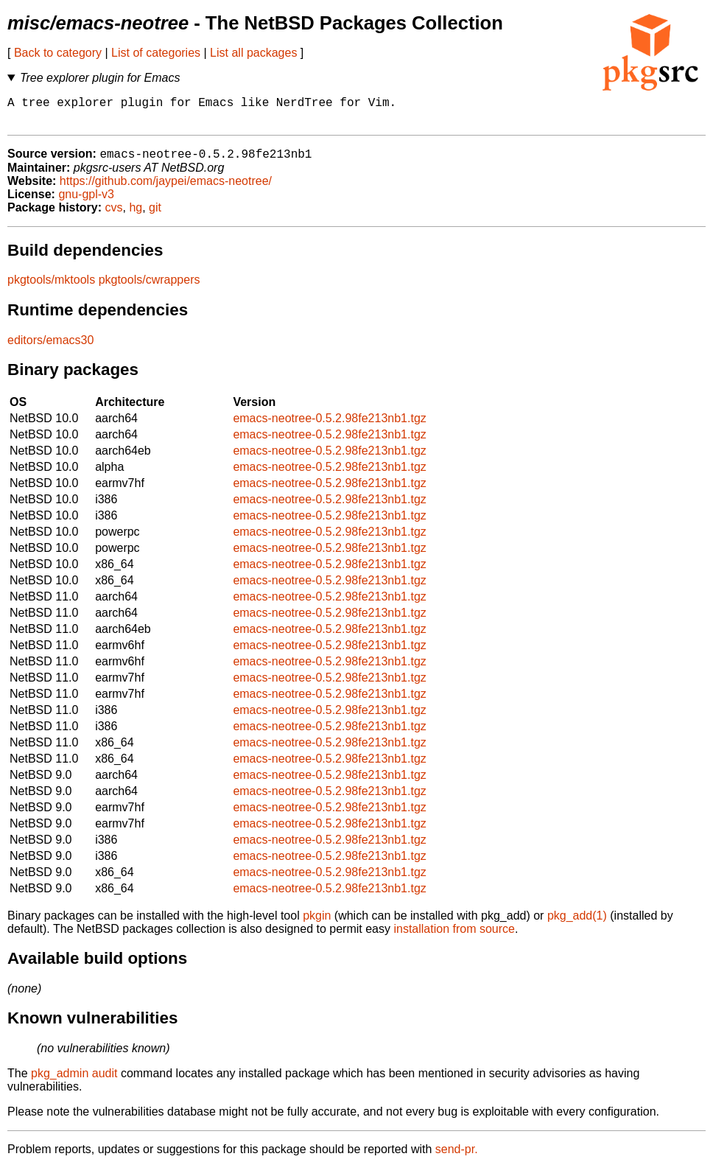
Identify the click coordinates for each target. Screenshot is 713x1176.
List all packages (253, 52)
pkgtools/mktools (51, 287)
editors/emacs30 (50, 348)
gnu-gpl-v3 (86, 202)
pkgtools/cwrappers (149, 287)
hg (135, 215)
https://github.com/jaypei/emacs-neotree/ (166, 189)
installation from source (454, 937)
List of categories (155, 52)
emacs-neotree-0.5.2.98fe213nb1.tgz (329, 426)
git (155, 215)
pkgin (317, 923)
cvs (114, 215)
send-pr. (456, 1157)
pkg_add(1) (577, 923)
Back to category (58, 52)
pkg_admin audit (74, 1081)
